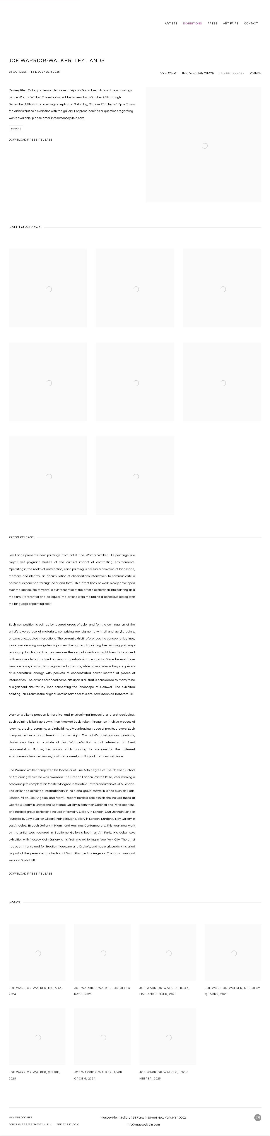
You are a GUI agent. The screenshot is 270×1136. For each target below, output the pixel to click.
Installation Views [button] (198, 72)
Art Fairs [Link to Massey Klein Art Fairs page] (231, 23)
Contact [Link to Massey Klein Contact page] (251, 23)
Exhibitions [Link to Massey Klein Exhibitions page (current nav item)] (192, 23)
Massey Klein (26, 23)
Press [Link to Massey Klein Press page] (212, 23)
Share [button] (16, 128)
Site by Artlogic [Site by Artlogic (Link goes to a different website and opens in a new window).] (68, 1124)
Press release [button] (231, 72)
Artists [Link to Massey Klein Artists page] (171, 23)
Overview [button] (169, 72)
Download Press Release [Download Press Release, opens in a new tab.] (30, 139)
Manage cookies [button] (20, 1117)
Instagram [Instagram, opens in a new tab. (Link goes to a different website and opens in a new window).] (257, 1117)
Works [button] (255, 72)
